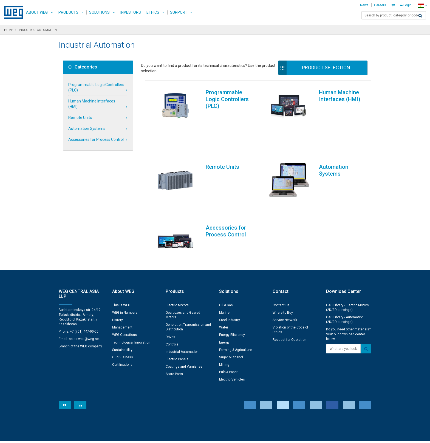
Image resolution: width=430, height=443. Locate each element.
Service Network (285, 284)
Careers (380, 5)
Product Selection (326, 67)
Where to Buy (283, 276)
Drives (170, 301)
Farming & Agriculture (235, 314)
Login (406, 5)
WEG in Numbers (124, 276)
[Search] (420, 16)
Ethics (152, 12)
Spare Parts (174, 338)
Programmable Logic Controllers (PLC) (96, 87)
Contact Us (281, 269)
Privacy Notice (141, 435)
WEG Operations (124, 299)
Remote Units (80, 117)
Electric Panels (177, 323)
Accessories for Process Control (96, 139)
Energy (224, 306)
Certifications (122, 328)
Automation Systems (86, 128)
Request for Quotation (289, 303)
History (117, 284)
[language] (422, 5)
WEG (11, 12)
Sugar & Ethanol (231, 321)
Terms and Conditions (211, 435)
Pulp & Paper (228, 336)
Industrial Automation (182, 316)
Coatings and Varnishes (184, 330)
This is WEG (121, 269)
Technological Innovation (131, 306)
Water (223, 291)
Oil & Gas (226, 269)
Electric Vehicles (232, 343)
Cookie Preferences (220, 418)
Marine (224, 276)
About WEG (37, 12)
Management (122, 291)
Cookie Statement (172, 435)
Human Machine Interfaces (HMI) (91, 104)
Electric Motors (177, 269)
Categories (82, 67)
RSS (237, 435)
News (364, 5)
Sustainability (122, 314)
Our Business (122, 321)
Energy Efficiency (232, 299)
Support (178, 12)
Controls (172, 308)
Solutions (99, 12)
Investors (130, 12)
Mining (224, 328)
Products (68, 12)
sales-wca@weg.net (84, 303)
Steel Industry (229, 284)
